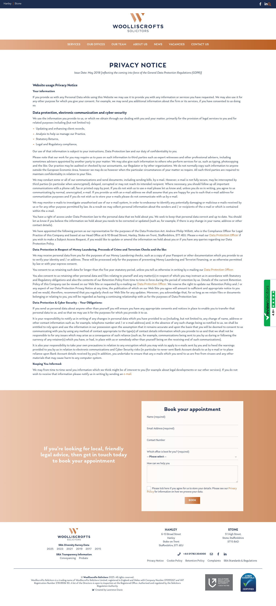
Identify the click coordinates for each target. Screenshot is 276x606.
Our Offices (96, 44)
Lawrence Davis (115, 595)
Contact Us (200, 44)
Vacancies (176, 44)
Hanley (7, 3)
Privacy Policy (155, 496)
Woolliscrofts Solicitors (95, 582)
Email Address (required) (160, 432)
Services (73, 44)
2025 (50, 553)
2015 (98, 553)
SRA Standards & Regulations (240, 566)
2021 (69, 553)
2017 (89, 553)
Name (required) (156, 420)
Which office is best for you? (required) (168, 456)
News (158, 44)
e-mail (127, 377)
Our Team (118, 44)
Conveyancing (68, 563)
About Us (140, 44)
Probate (83, 563)
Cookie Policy (174, 566)
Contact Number (156, 444)
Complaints (214, 566)
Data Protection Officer (225, 237)
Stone (18, 3)
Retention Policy (194, 566)
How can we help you (158, 467)
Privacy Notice (155, 566)
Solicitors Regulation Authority (115, 591)
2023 (60, 553)
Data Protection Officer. (220, 272)
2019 (79, 553)
